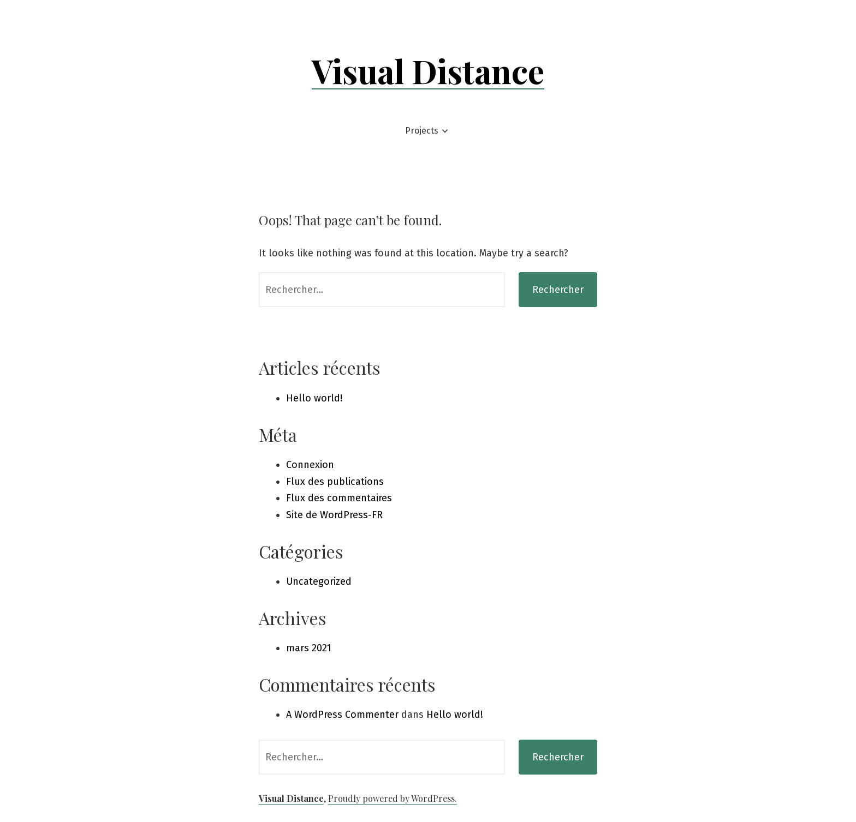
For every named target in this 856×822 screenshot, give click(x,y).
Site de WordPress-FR (334, 515)
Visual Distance (428, 70)
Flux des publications (335, 482)
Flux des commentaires (339, 498)
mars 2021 (308, 648)
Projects (421, 130)
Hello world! (314, 398)
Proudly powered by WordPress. (392, 798)
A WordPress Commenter (342, 715)
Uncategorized (319, 581)
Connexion (310, 465)
